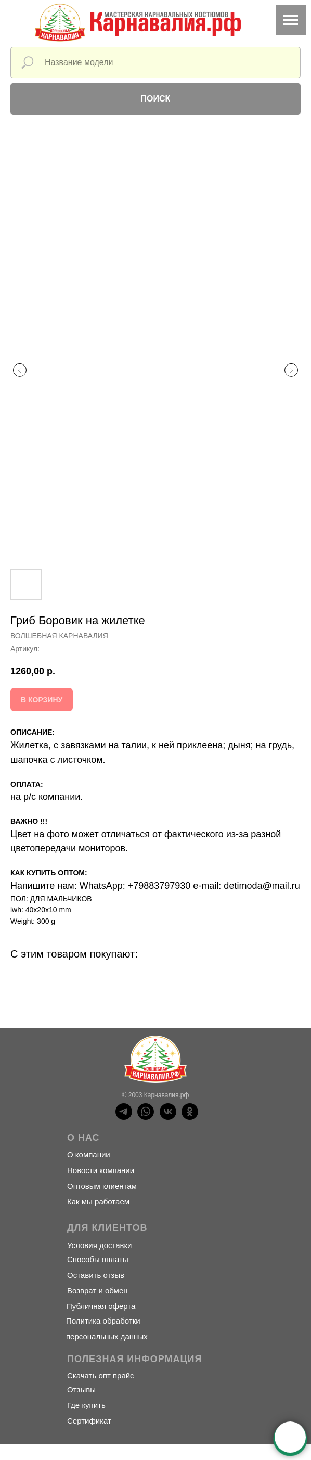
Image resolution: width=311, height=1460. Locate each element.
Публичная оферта (101, 1306)
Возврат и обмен (97, 1290)
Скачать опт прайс (100, 1375)
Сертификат (89, 1420)
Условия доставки (99, 1245)
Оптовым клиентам (102, 1185)
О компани (86, 1154)
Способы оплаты (97, 1259)
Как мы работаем (98, 1201)
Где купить (86, 1405)
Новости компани (98, 1170)
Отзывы (81, 1389)
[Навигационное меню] (290, 20)
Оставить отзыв (95, 1274)
